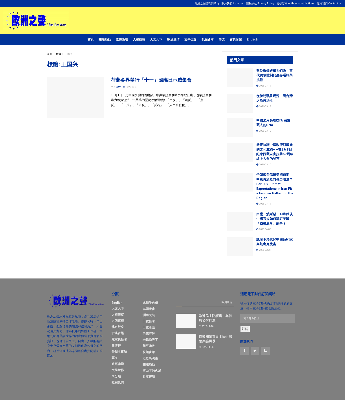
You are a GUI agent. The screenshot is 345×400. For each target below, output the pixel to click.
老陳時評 (149, 333)
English (252, 39)
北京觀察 (118, 327)
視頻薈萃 (208, 39)
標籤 (58, 53)
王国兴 (69, 53)
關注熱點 (105, 39)
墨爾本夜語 (119, 351)
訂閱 (245, 329)
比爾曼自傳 (150, 302)
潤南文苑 (149, 315)
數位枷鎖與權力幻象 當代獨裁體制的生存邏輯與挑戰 (274, 75)
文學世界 (190, 39)
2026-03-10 (263, 130)
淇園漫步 (149, 309)
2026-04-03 (263, 229)
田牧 (118, 87)
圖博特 (116, 345)
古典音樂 (236, 39)
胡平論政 (149, 346)
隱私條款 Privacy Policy (260, 3)
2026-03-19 (263, 85)
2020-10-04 (130, 87)
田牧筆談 (149, 327)
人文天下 (156, 39)
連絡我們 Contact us (329, 3)
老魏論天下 (150, 339)
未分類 (116, 376)
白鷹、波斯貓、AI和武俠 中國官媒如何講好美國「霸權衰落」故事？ (274, 218)
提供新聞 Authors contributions (295, 3)
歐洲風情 (173, 39)
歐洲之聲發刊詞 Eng (207, 3)
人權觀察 (139, 39)
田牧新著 (149, 321)
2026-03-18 (263, 106)
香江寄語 (149, 376)
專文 (222, 39)
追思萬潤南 (150, 358)
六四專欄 (118, 321)
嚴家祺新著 (119, 339)
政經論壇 (122, 39)
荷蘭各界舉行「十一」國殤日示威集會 (151, 80)
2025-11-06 (206, 347)
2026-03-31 (263, 250)
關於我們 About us (233, 3)
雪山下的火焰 (152, 370)
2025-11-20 (206, 326)
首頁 (91, 39)
